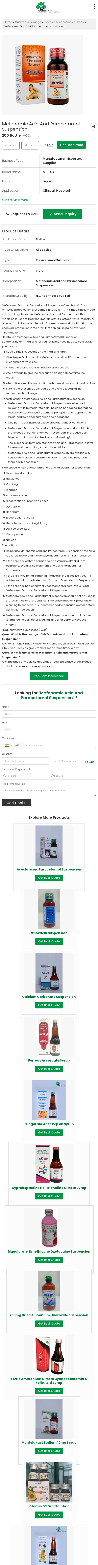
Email (5, 722)
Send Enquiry (62, 214)
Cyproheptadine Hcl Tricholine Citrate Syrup (49, 1188)
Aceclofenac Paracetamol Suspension (49, 869)
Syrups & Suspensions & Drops (64, 22)
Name (5, 707)
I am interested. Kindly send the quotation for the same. (49, 791)
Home (8, 22)
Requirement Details (13, 783)
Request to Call (22, 214)
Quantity (7, 754)
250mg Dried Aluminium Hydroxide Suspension (49, 1315)
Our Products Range (28, 22)
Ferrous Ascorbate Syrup (49, 1060)
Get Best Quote (49, 878)
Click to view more (15, 200)
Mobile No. (8, 738)
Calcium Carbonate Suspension (49, 997)
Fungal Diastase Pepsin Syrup (49, 1124)
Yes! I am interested (49, 676)
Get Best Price (71, 145)
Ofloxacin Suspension (49, 933)
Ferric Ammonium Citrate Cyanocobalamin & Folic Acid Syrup (49, 1381)
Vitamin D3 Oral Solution (49, 1506)
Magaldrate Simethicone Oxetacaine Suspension (49, 1251)
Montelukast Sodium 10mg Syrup (49, 1442)
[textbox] (30, 145)
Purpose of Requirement (16, 769)
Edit (48, 145)
